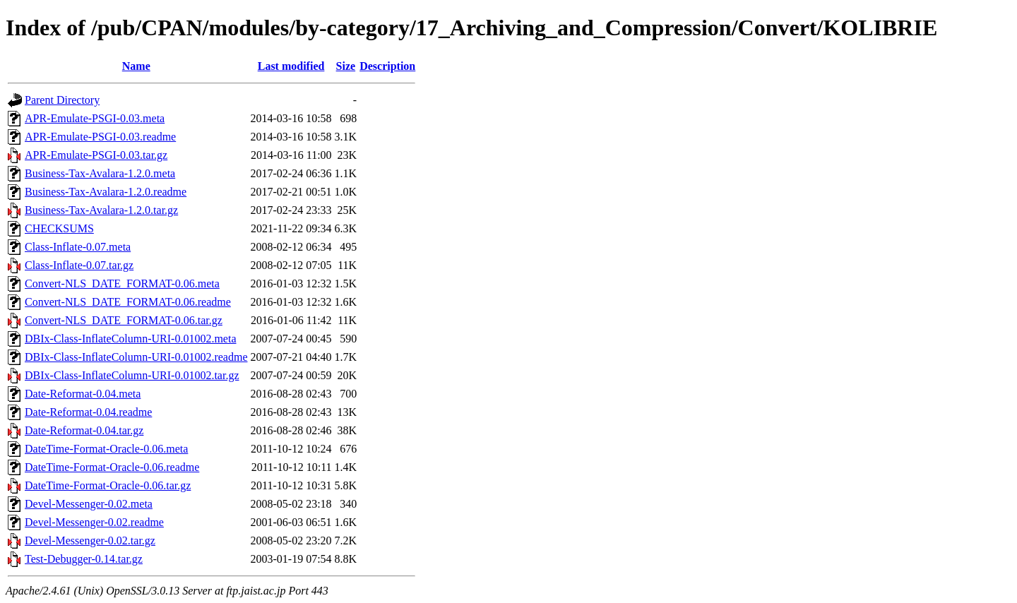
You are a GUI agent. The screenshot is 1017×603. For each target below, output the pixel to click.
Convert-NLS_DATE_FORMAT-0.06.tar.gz (123, 320)
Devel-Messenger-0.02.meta (89, 504)
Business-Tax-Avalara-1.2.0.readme (105, 192)
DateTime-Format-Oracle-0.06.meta (106, 449)
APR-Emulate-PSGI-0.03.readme (100, 137)
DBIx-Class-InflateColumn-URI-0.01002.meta (131, 339)
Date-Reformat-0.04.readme (88, 412)
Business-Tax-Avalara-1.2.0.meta (100, 173)
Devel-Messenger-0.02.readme (94, 522)
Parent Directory (62, 100)
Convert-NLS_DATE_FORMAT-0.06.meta (122, 283)
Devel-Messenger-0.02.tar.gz (90, 541)
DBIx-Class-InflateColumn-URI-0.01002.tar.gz (132, 375)
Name (136, 66)
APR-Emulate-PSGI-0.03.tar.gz (96, 155)
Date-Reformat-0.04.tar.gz (84, 430)
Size (346, 66)
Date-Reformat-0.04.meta (83, 394)
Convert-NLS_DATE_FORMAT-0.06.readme (128, 302)
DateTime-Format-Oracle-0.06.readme (112, 467)
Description (387, 66)
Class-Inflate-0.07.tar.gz (79, 265)
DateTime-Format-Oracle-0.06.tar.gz (108, 485)
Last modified (291, 66)
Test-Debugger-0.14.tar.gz (84, 559)
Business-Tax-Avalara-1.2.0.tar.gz (101, 210)
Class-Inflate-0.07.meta (78, 247)
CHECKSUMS (59, 228)
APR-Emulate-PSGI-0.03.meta (95, 118)
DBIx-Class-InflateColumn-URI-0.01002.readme (136, 357)
